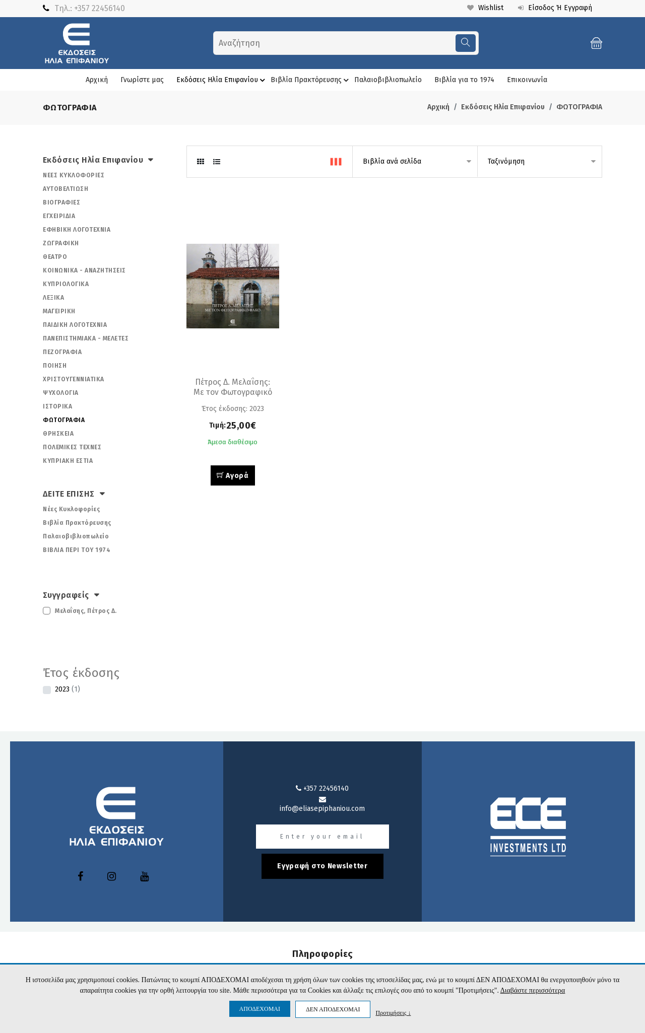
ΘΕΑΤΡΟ (55, 256)
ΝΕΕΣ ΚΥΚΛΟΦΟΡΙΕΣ (73, 175)
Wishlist (484, 8)
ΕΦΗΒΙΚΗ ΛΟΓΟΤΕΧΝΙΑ (76, 229)
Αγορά (233, 475)
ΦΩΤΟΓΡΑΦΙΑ (579, 107)
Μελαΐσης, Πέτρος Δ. (86, 610)
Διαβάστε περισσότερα (532, 990)
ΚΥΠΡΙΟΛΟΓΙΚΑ (66, 284)
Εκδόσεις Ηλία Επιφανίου (222, 80)
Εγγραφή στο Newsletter (322, 866)
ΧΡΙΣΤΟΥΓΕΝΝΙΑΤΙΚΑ (73, 379)
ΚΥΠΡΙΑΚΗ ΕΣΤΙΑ (68, 460)
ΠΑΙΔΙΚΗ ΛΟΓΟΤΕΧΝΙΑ (75, 324)
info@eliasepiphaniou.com (322, 804)
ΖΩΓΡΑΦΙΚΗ (61, 243)
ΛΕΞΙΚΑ (53, 297)
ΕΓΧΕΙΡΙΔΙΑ (59, 216)
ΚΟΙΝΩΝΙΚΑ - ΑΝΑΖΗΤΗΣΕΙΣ (84, 270)
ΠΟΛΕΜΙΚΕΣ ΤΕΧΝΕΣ (72, 447)
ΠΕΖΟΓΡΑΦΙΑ (62, 352)
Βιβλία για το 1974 (464, 80)
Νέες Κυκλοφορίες (71, 509)
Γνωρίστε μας (142, 80)
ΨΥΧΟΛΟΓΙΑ (61, 392)
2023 (67, 689)
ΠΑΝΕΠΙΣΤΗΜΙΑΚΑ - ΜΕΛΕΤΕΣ (85, 338)
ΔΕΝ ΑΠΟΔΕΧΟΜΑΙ (333, 1009)
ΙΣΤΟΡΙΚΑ (57, 406)
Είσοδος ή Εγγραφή (555, 8)
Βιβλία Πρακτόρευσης (311, 80)
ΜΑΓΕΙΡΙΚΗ (59, 311)
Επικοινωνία (527, 80)
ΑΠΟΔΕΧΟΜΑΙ (259, 1008)
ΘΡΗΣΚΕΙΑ (58, 433)
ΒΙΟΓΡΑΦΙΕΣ (61, 202)
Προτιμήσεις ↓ (393, 1012)
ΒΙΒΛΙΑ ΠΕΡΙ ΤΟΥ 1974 (76, 550)
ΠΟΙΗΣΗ (55, 365)
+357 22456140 (99, 8)
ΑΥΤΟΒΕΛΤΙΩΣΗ (65, 188)
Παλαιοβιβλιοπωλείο (388, 80)
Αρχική (97, 80)
